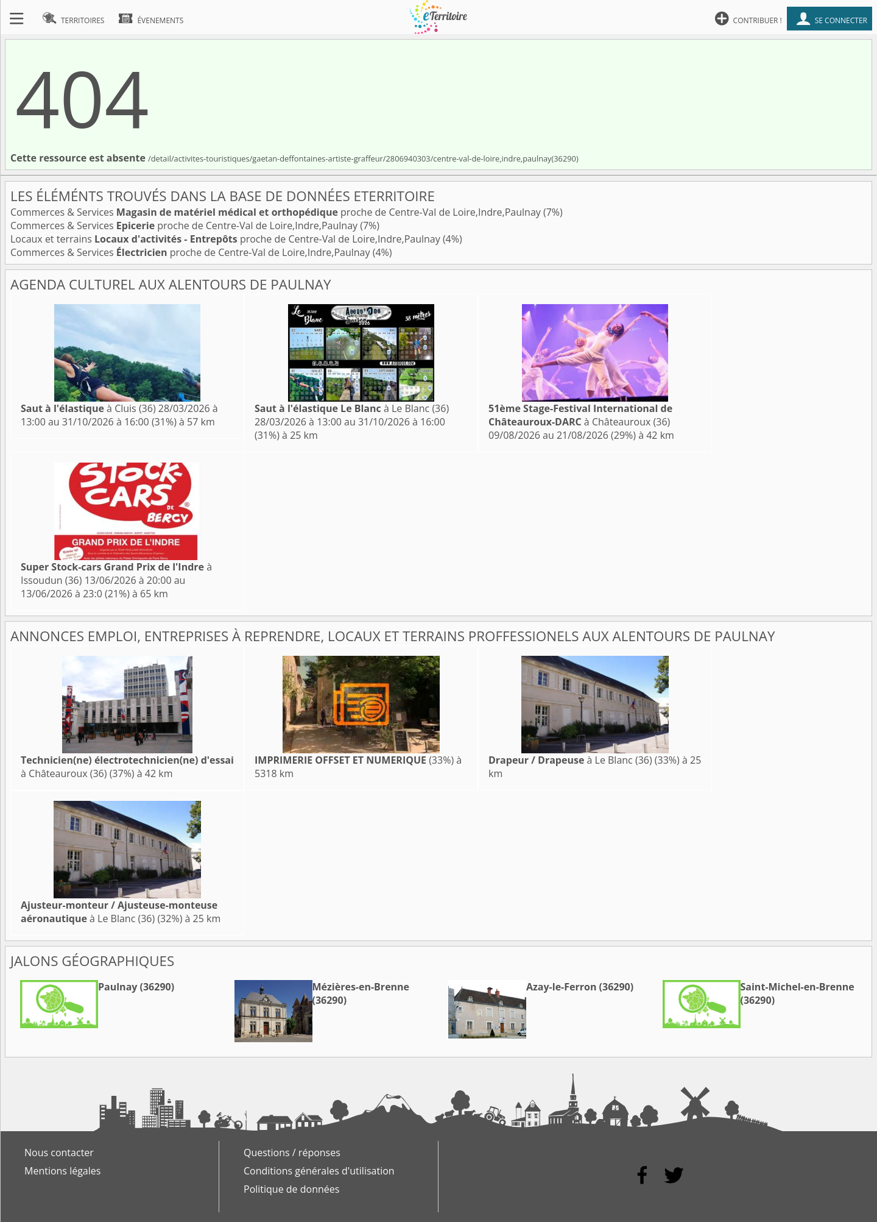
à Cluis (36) (88, 408)
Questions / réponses (292, 1152)
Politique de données (291, 1189)
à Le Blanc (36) (352, 408)
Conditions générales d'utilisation (319, 1171)
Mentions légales (62, 1171)
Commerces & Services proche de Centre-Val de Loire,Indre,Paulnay (276, 212)
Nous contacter (59, 1152)
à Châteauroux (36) (580, 415)
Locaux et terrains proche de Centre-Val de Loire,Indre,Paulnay (226, 239)
